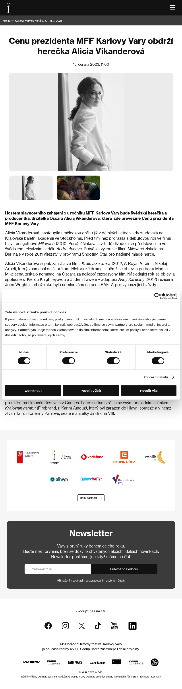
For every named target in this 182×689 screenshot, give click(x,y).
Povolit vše (149, 390)
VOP (81, 676)
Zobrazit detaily (156, 377)
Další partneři (88, 497)
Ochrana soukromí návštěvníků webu (57, 676)
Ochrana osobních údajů (99, 676)
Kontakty (156, 676)
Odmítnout (33, 390)
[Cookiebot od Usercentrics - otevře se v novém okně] (157, 296)
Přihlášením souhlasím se (91, 580)
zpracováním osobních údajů (107, 580)
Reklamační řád (122, 676)
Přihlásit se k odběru (124, 568)
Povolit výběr (91, 390)
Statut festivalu (141, 676)
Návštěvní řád (28, 676)
